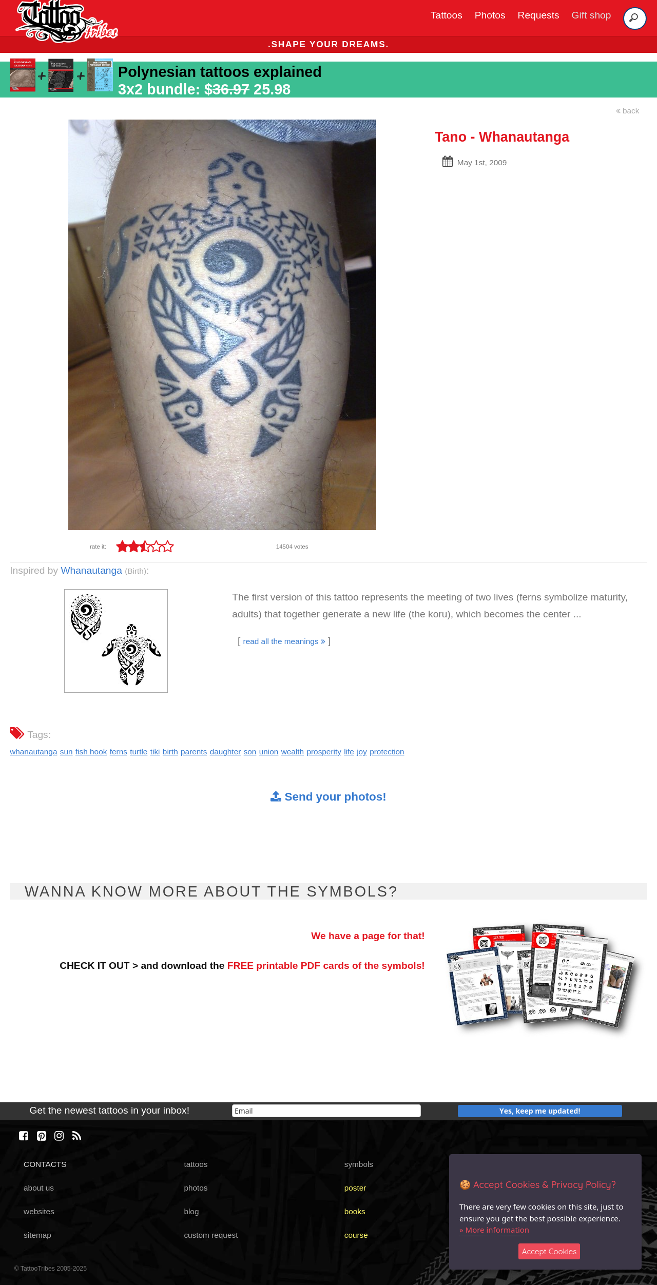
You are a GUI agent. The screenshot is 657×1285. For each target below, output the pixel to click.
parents (194, 751)
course (356, 1235)
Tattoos (446, 15)
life (349, 751)
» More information (494, 1229)
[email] (326, 1110)
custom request (211, 1235)
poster (355, 1187)
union (269, 751)
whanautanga (33, 751)
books (354, 1211)
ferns (118, 751)
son (250, 751)
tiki (155, 751)
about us (39, 1187)
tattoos (195, 1164)
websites (39, 1211)
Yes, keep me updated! (540, 1111)
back (628, 110)
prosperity (323, 751)
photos (195, 1187)
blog (191, 1211)
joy (362, 751)
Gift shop (591, 15)
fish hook (91, 751)
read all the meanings (284, 641)
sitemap (37, 1235)
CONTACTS (45, 1164)
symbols (358, 1164)
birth (170, 751)
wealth (292, 751)
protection (387, 751)
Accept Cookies (549, 1251)
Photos (490, 15)
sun (66, 751)
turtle (138, 751)
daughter (225, 751)
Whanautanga (91, 570)
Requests (538, 15)
